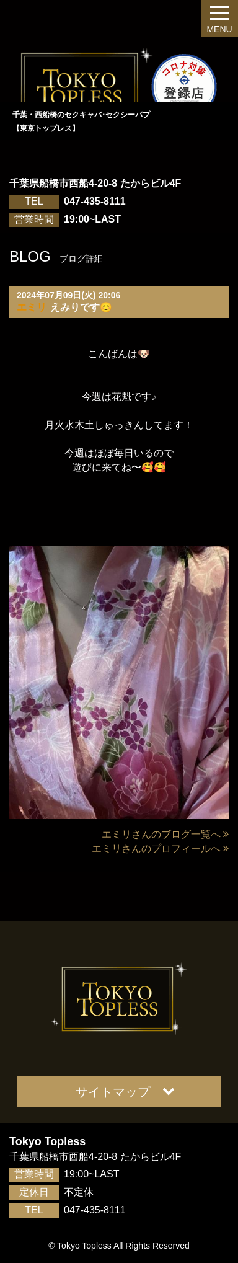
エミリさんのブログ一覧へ (165, 834)
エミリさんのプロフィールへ (160, 848)
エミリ (31, 307)
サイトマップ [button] (125, 1091)
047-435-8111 (95, 201)
